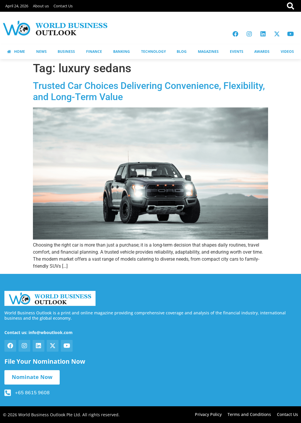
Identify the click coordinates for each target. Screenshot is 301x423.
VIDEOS (287, 51)
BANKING (121, 51)
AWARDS (262, 51)
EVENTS (236, 51)
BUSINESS (66, 51)
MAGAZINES (208, 51)
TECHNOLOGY (153, 51)
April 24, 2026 (16, 6)
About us (41, 6)
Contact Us (63, 6)
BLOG (182, 51)
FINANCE (94, 51)
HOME (16, 51)
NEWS (41, 51)
